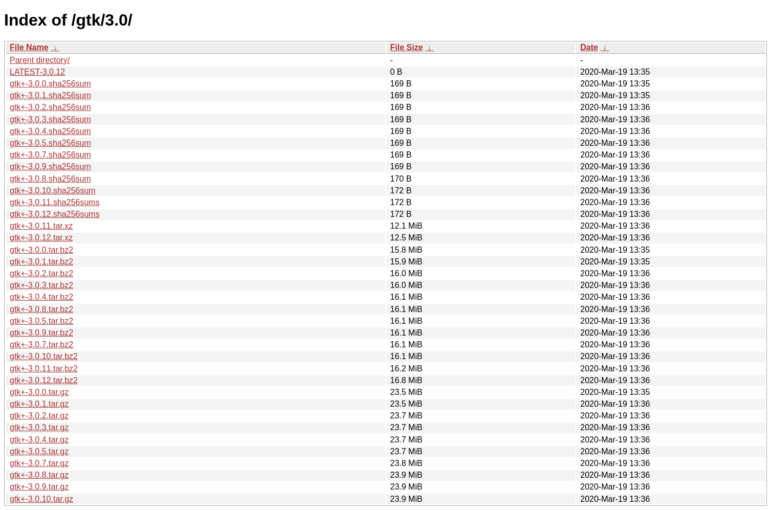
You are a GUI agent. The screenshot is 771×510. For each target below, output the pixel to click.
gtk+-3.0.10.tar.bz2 (44, 356)
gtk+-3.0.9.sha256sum (50, 166)
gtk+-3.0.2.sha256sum (50, 107)
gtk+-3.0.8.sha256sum (50, 178)
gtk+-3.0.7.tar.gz (39, 463)
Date (589, 47)
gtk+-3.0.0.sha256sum (50, 83)
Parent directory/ (40, 60)
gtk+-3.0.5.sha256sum (50, 143)
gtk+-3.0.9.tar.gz (39, 486)
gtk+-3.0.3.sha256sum (50, 119)
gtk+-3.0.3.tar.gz (39, 427)
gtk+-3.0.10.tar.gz (41, 499)
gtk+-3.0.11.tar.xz (41, 225)
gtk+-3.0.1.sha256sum (50, 95)
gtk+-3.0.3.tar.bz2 (41, 285)
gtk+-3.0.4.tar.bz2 (41, 297)
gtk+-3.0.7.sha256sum (50, 154)
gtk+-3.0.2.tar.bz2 (41, 273)
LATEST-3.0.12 (37, 72)
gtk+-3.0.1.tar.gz (39, 404)
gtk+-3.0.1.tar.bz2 (41, 261)
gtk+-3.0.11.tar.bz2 (44, 368)
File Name (29, 47)
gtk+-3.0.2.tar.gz (39, 415)
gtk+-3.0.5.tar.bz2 (41, 321)
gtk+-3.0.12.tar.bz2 (44, 380)
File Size (406, 47)
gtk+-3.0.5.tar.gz (39, 451)
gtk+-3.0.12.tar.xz (41, 237)
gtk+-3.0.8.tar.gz (39, 475)
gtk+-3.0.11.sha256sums (55, 202)
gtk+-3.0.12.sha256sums (55, 214)
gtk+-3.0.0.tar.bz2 (41, 250)
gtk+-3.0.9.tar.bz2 (41, 332)
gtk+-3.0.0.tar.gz (39, 392)
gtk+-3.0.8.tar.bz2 (41, 309)
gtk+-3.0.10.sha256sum (53, 190)
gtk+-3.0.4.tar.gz (39, 439)
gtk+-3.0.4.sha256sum (50, 131)
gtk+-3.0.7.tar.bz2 (41, 344)
